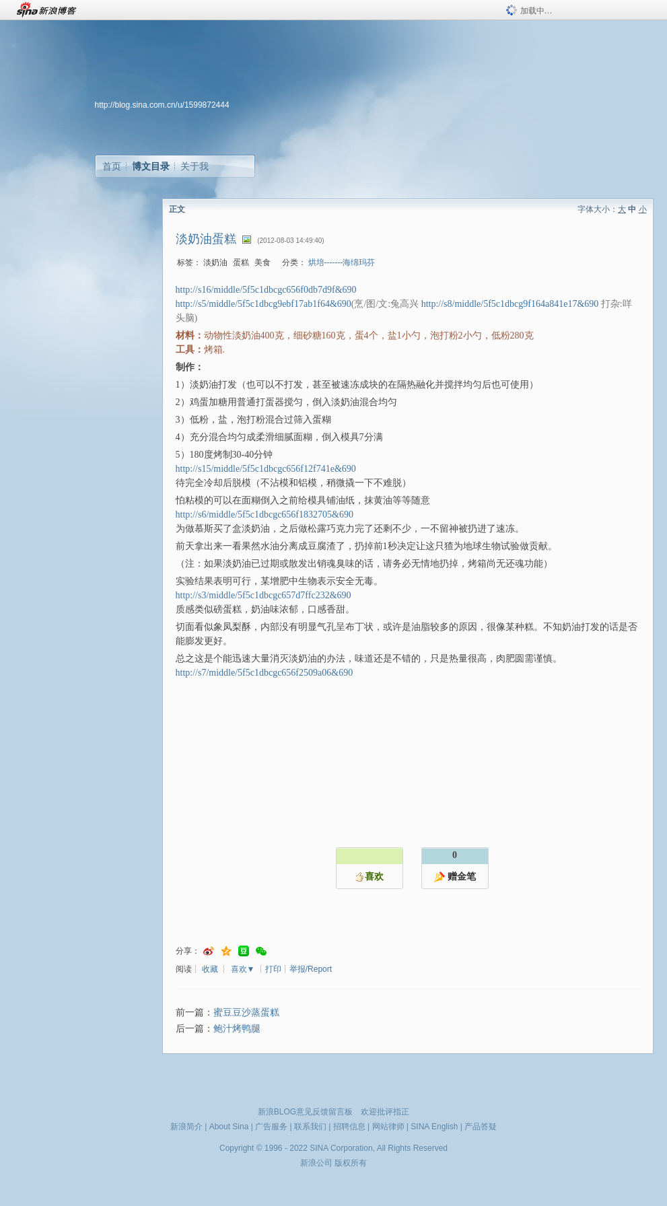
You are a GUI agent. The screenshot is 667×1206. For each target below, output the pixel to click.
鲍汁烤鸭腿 (236, 1029)
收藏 (210, 969)
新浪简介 (186, 1126)
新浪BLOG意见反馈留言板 (305, 1111)
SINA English (434, 1126)
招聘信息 (349, 1126)
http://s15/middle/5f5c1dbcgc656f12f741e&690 (266, 469)
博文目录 (151, 166)
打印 (273, 969)
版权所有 (351, 1163)
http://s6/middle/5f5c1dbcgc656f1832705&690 (264, 514)
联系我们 (310, 1126)
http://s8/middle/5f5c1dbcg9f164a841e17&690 (510, 304)
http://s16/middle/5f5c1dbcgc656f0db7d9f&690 (266, 290)
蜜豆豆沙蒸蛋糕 (246, 1012)
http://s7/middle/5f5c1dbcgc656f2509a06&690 (264, 673)
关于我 (194, 166)
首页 (111, 166)
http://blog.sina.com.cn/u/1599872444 (162, 105)
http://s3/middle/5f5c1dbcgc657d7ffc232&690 (263, 595)
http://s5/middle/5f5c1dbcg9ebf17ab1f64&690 (263, 304)
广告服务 (271, 1126)
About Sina (229, 1126)
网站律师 (388, 1126)
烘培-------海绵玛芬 (342, 262)
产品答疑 (480, 1126)
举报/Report (310, 969)
